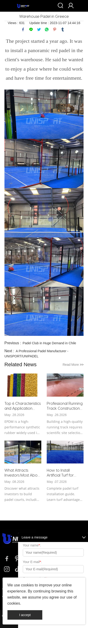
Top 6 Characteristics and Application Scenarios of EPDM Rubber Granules (22, 406)
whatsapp (46, 29)
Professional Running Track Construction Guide (65, 406)
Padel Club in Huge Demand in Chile (49, 343)
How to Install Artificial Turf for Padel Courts (60, 472)
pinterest (54, 29)
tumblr (62, 29)
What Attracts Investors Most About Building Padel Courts (22, 472)
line (31, 29)
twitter (39, 29)
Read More (73, 364)
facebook (23, 29)
